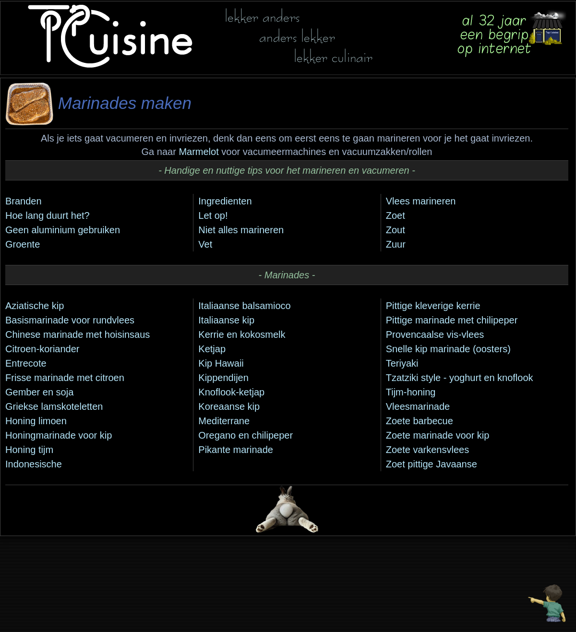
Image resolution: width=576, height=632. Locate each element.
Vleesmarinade (418, 406)
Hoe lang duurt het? (47, 215)
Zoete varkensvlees (427, 449)
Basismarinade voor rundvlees (69, 320)
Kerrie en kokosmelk (241, 334)
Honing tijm (29, 449)
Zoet (395, 215)
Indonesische (33, 464)
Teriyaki (402, 363)
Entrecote (26, 363)
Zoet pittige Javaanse (431, 464)
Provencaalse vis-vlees (435, 334)
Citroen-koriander (42, 349)
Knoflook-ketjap (231, 392)
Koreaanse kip (229, 406)
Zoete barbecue (419, 421)
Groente (22, 244)
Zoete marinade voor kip (438, 435)
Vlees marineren (421, 201)
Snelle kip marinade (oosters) (448, 349)
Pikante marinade (235, 449)
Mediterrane (224, 421)
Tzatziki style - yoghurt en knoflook (459, 377)
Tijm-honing (411, 392)
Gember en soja (39, 392)
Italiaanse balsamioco (244, 305)
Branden (23, 201)
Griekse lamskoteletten (54, 406)
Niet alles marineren (241, 230)
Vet (205, 244)
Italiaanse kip (226, 320)
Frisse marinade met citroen (64, 377)
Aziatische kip (34, 305)
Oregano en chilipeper (245, 435)
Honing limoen (36, 421)
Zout (395, 230)
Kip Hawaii (220, 363)
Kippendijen (223, 377)
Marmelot (198, 151)
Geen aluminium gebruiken (62, 230)
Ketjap (212, 349)
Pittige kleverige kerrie (433, 305)
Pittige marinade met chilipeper (452, 320)
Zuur (396, 244)
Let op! (213, 215)
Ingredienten (225, 201)
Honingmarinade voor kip (58, 435)
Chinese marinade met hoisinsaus (77, 334)
